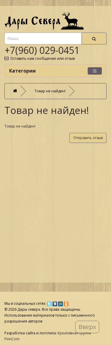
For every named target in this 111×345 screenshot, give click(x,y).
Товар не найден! (50, 90)
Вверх (87, 327)
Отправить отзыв (88, 137)
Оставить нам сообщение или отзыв (39, 58)
